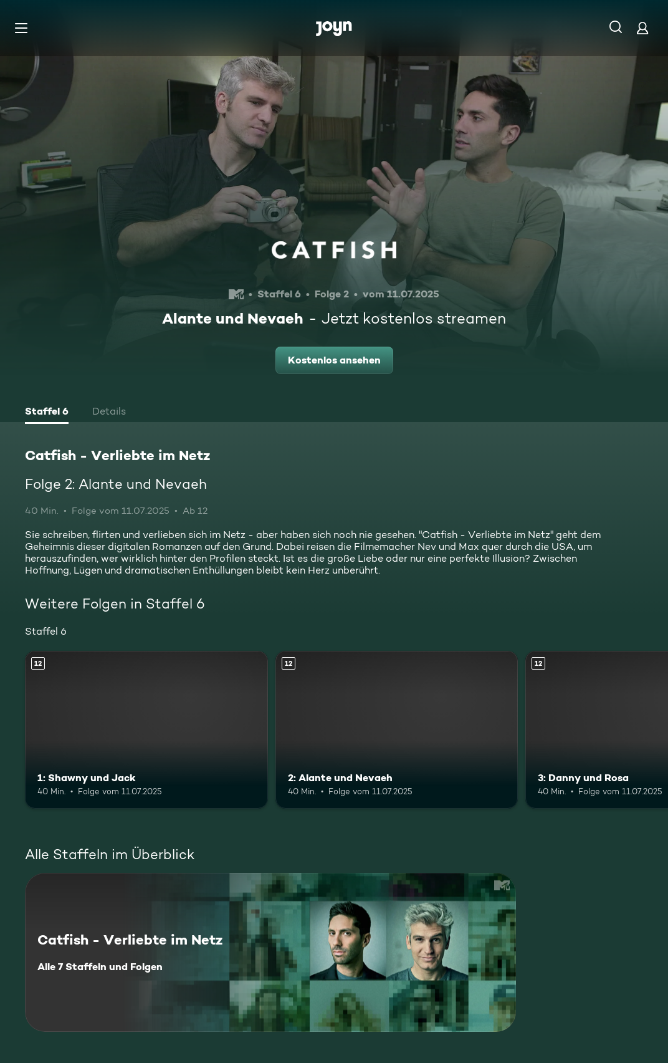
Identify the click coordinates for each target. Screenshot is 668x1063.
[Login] (642, 28)
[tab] (46, 413)
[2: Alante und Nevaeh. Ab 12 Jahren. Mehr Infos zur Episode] (396, 730)
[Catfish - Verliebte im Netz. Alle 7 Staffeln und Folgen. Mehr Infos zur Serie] (270, 952)
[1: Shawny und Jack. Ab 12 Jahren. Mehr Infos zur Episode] (146, 730)
